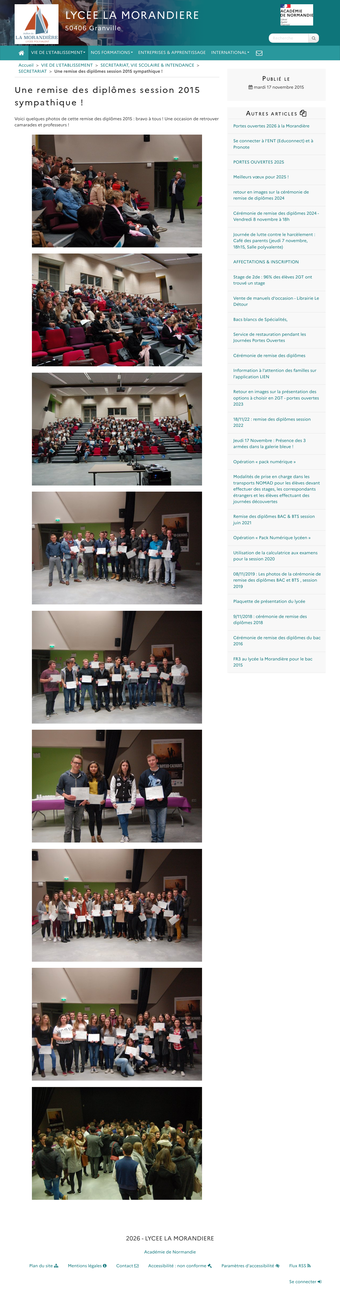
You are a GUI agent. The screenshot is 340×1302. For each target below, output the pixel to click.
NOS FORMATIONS (112, 52)
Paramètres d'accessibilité (250, 1266)
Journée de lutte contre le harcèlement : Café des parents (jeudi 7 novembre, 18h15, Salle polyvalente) (274, 241)
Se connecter (305, 1281)
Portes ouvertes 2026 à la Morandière (271, 126)
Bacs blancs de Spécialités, (260, 319)
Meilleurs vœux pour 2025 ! (261, 177)
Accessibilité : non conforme (180, 1266)
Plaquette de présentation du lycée (269, 601)
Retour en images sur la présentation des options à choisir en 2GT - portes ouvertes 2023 (276, 398)
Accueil (26, 65)
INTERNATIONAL (230, 52)
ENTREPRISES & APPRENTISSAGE (172, 52)
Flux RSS (300, 1266)
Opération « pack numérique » (264, 462)
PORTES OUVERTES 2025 (258, 162)
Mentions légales (87, 1266)
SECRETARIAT (33, 71)
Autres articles (276, 113)
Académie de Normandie (170, 1252)
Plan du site (43, 1266)
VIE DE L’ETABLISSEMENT (58, 52)
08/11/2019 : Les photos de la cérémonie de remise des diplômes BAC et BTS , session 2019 (277, 580)
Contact (127, 1266)
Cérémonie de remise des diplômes (269, 355)
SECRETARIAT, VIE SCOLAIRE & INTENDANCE (147, 65)
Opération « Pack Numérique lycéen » (272, 537)
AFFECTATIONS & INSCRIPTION (266, 262)
